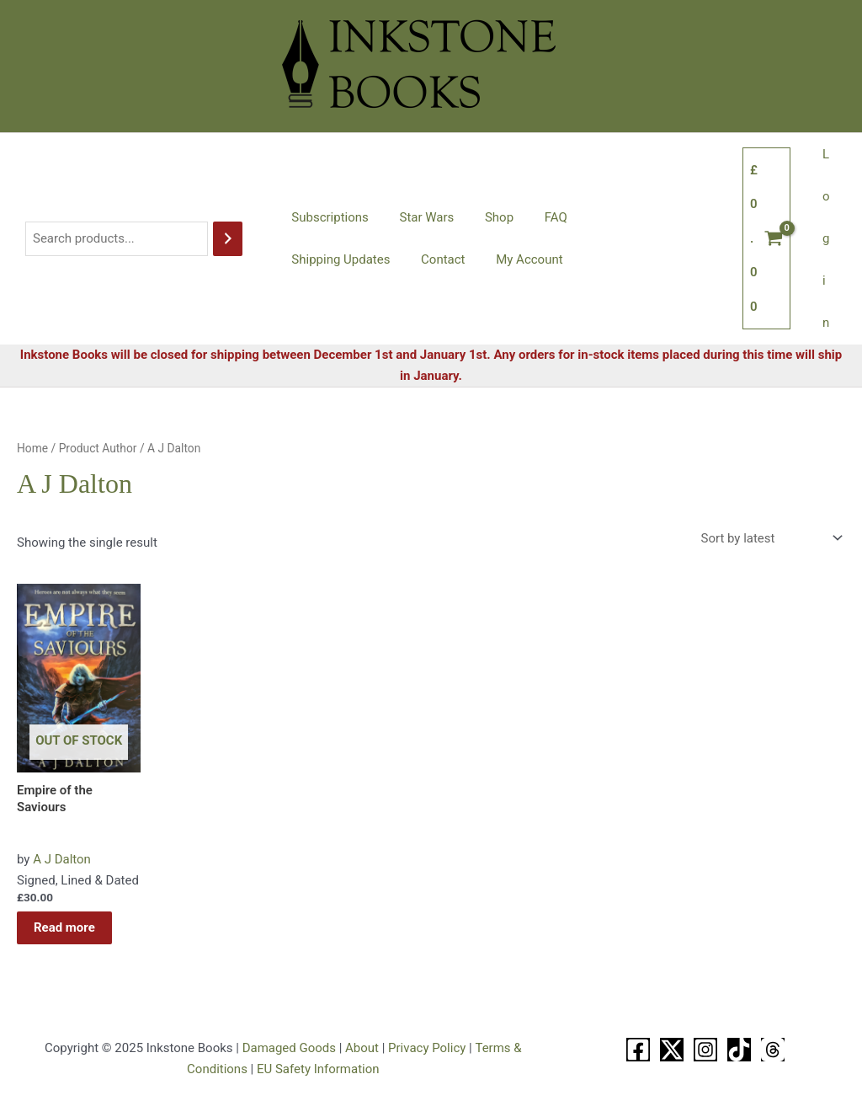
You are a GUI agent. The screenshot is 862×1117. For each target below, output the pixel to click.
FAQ (535, 217)
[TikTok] (739, 1049)
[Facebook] (638, 1049)
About (362, 1048)
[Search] (227, 239)
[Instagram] (705, 1049)
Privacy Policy (427, 1048)
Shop (485, 217)
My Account (391, 259)
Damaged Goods (289, 1048)
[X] (672, 1049)
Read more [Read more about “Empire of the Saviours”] (64, 927)
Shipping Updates (622, 217)
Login (829, 238)
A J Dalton (62, 859)
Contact (311, 259)
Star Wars (418, 217)
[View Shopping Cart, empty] (772, 238)
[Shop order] (769, 538)
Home (32, 448)
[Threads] (773, 1049)
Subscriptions (327, 217)
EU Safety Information (318, 1069)
